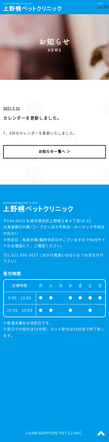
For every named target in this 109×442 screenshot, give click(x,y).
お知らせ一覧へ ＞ (55, 151)
